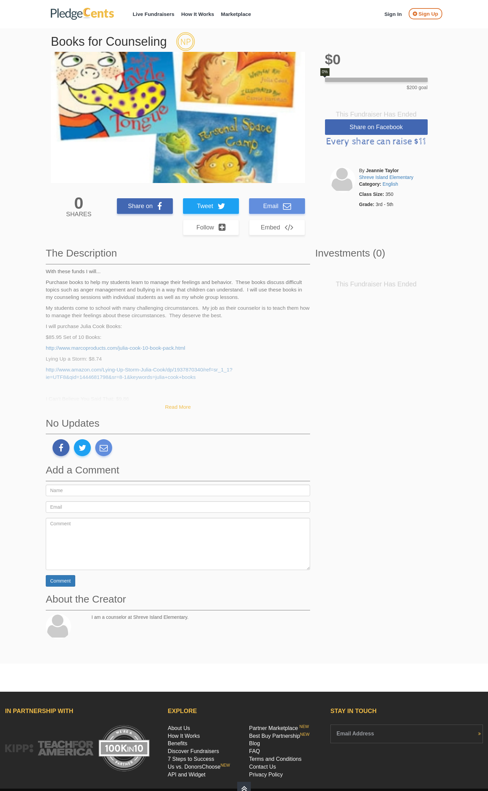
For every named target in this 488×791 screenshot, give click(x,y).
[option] (178, 117)
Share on (145, 206)
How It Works (197, 14)
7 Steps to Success (191, 759)
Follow (210, 227)
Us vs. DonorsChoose (199, 767)
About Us (179, 728)
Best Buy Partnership (279, 736)
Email (277, 206)
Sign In (393, 14)
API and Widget (186, 774)
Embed (277, 227)
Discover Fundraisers (193, 751)
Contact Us (262, 767)
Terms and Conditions (275, 759)
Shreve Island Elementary (386, 177)
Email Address (355, 733)
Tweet (211, 206)
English (390, 184)
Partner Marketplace (279, 728)
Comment (60, 581)
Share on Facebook (376, 127)
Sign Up (425, 14)
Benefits (177, 743)
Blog (254, 743)
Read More (178, 407)
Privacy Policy (266, 774)
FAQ (254, 751)
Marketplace (236, 14)
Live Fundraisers (153, 14)
